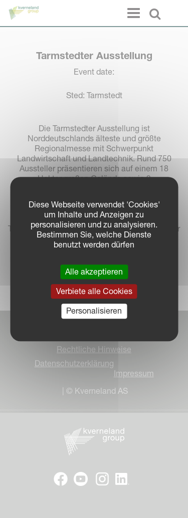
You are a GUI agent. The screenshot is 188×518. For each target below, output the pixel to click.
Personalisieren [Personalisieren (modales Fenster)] (94, 311)
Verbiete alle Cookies (94, 291)
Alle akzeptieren (94, 272)
